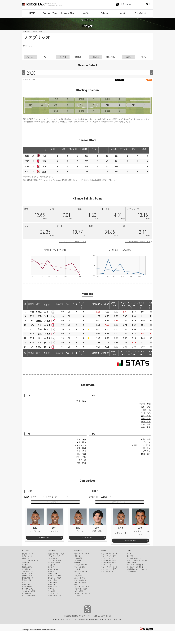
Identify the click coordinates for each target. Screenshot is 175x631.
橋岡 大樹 (146, 421)
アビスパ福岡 (26, 593)
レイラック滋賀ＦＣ (81, 571)
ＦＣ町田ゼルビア (28, 569)
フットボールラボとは (134, 558)
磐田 (40, 334)
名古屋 (39, 342)
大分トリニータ (53, 593)
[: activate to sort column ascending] (30, 150)
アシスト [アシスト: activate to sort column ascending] (124, 150)
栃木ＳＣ (77, 556)
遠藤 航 (147, 410)
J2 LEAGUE (52, 550)
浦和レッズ (25, 558)
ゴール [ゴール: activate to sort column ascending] (93, 150)
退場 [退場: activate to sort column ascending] (144, 150)
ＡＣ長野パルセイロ (81, 565)
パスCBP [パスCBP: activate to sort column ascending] (105, 305)
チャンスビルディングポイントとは (72, 242)
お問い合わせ (105, 616)
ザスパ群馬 (78, 558)
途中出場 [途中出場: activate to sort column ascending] (73, 150)
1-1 (48, 312)
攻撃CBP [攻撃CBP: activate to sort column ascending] (96, 305)
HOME (32, 13)
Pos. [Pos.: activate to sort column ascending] (68, 305)
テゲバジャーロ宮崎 (54, 595)
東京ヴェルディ (27, 567)
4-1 (48, 316)
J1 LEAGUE (25, 550)
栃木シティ (51, 567)
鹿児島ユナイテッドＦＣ (82, 593)
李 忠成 (147, 448)
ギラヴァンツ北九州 (81, 589)
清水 (40, 338)
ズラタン (147, 451)
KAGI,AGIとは (131, 562)
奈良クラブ (78, 576)
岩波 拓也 (146, 424)
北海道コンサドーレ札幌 (56, 554)
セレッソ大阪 (26, 584)
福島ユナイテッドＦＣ (81, 554)
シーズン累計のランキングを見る (137, 242)
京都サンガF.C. (26, 580)
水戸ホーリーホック (28, 556)
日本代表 (130, 556)
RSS (149, 80)
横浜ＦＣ (51, 571)
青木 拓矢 (81, 451)
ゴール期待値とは (133, 571)
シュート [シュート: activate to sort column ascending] (103, 150)
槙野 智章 (146, 407)
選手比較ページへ (119, 502)
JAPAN (86, 13)
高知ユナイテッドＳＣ (81, 587)
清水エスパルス (27, 576)
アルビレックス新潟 (54, 578)
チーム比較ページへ (55, 502)
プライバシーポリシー (86, 616)
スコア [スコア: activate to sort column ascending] (47, 305)
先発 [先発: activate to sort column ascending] (63, 150)
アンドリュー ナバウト (140, 445)
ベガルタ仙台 (52, 558)
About (122, 13)
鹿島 (44, 156)
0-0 (48, 325)
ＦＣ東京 (25, 565)
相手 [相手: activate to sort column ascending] (38, 305)
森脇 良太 (146, 427)
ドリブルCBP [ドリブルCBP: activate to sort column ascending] (123, 305)
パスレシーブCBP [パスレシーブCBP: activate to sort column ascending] (132, 305)
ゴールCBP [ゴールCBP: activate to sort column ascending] (149, 305)
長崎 (40, 325)
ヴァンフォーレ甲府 (54, 576)
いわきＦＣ (51, 565)
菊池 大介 (81, 463)
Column (104, 13)
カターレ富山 (52, 580)
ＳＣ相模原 (78, 560)
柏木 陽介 (81, 442)
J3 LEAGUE (78, 550)
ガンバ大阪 (25, 582)
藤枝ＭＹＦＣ (52, 584)
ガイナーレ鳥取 (79, 578)
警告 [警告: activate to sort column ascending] (134, 150)
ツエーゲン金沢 (79, 567)
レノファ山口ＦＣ (80, 580)
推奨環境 (75, 616)
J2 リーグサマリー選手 (108, 562)
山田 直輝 (81, 454)
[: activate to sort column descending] (26, 150)
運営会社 (97, 616)
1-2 (48, 347)
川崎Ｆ (39, 320)
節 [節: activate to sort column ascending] (25, 305)
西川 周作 (81, 401)
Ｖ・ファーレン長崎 (28, 595)
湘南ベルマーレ (53, 573)
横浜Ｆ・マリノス (28, 573)
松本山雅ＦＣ (78, 562)
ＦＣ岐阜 (77, 569)
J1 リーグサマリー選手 (108, 556)
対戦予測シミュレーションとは (137, 569)
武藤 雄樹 (146, 439)
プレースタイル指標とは (135, 565)
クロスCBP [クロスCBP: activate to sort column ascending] (114, 305)
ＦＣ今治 (51, 589)
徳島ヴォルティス (54, 587)
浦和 (44, 161)
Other (129, 550)
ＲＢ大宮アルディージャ (56, 569)
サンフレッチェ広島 (28, 591)
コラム (129, 554)
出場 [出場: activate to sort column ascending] (53, 150)
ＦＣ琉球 (77, 595)
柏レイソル (25, 562)
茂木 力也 (146, 416)
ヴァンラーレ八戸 (54, 556)
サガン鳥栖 (51, 591)
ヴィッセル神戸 (27, 587)
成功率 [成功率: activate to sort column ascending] (114, 150)
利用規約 (68, 616)
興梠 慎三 (146, 454)
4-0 (48, 334)
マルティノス (80, 445)
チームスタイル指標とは (135, 567)
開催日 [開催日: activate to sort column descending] (31, 305)
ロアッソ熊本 (78, 591)
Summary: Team (50, 13)
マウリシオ (146, 401)
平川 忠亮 (146, 413)
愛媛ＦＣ (77, 584)
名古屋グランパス (28, 578)
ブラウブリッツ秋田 (54, 560)
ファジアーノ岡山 (28, 589)
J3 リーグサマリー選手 (108, 569)
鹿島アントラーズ (28, 554)
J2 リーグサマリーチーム (109, 560)
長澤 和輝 (81, 448)
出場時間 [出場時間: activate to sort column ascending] (83, 150)
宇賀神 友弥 (145, 404)
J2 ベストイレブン (107, 565)
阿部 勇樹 (81, 457)
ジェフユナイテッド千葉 (30, 560)
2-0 (48, 320)
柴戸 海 (82, 460)
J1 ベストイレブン (107, 558)
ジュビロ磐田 (52, 582)
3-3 (48, 338)
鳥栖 (40, 329)
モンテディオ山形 (54, 562)
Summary (104, 550)
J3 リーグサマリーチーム (109, 567)
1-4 (48, 342)
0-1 (48, 329)
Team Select (140, 13)
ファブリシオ (145, 442)
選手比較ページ (44, 538)
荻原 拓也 (146, 419)
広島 (40, 316)
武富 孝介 (81, 439)
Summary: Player (68, 13)
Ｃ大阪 (39, 312)
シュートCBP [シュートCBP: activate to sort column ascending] (140, 305)
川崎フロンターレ (28, 571)
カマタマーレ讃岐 (80, 582)
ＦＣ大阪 (77, 573)
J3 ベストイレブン (107, 571)
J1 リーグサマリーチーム (109, 554)
